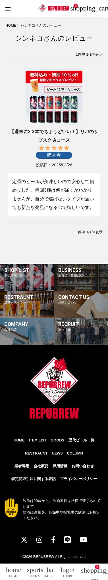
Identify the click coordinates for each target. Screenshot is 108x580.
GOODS (57, 440)
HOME (10, 25)
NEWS (57, 453)
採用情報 (60, 466)
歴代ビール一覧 (81, 440)
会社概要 (41, 466)
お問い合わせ (83, 466)
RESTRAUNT (36, 453)
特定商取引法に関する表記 (33, 479)
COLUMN (75, 453)
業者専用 (21, 466)
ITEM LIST (37, 440)
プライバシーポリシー (78, 479)
